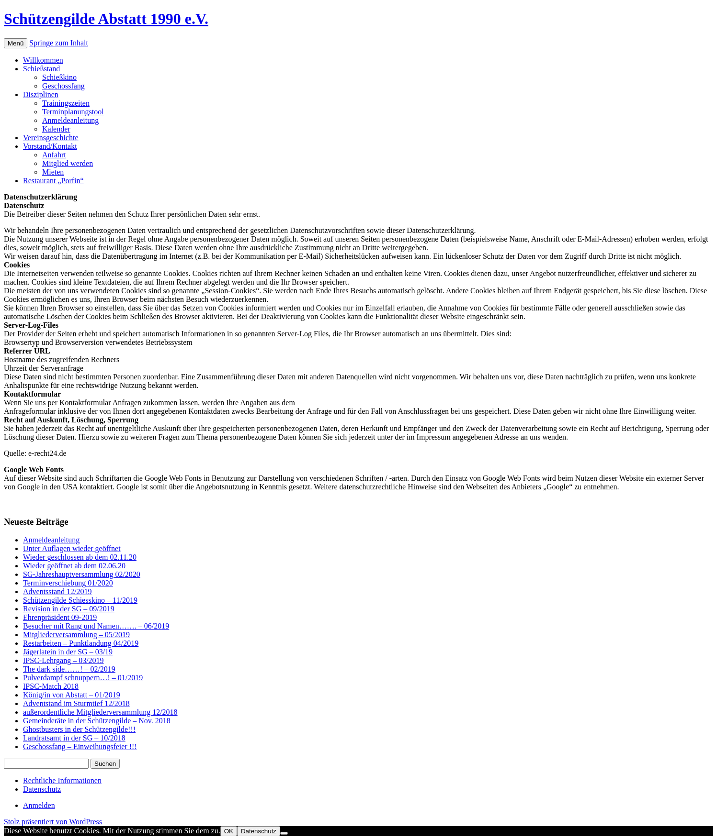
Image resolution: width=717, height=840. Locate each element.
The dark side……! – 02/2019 (69, 669)
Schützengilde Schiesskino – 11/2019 (80, 600)
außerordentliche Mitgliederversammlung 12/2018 (100, 712)
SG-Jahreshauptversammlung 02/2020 (81, 574)
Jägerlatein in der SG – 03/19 (68, 652)
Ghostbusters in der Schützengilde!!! (79, 729)
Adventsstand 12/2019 (57, 591)
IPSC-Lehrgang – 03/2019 (63, 660)
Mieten (53, 172)
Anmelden (39, 805)
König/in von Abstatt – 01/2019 (71, 695)
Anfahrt (54, 155)
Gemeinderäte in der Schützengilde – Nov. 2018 (97, 721)
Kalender (56, 129)
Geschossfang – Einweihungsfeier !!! (80, 746)
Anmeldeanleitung (70, 120)
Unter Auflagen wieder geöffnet (72, 548)
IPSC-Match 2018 (51, 686)
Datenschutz (42, 789)
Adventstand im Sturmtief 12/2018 (76, 703)
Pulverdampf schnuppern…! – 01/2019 (83, 678)
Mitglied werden (67, 163)
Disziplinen (40, 94)
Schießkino (59, 77)
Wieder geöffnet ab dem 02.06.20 (74, 566)
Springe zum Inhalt (58, 43)
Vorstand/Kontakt (50, 146)
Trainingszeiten (66, 103)
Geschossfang (63, 86)
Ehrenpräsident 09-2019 (60, 617)
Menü (15, 43)
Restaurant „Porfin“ (53, 181)
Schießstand (41, 69)
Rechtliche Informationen (62, 780)
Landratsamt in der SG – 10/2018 (74, 738)
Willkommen (43, 60)
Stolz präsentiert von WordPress (53, 822)
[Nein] (284, 833)
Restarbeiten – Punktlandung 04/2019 (80, 643)
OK (228, 831)
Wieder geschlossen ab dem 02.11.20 (80, 557)
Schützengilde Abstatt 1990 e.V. (106, 18)
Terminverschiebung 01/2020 (68, 583)
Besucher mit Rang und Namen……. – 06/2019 (96, 626)
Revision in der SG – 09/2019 (68, 609)
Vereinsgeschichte (51, 137)
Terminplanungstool (73, 112)
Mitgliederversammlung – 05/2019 (76, 634)
